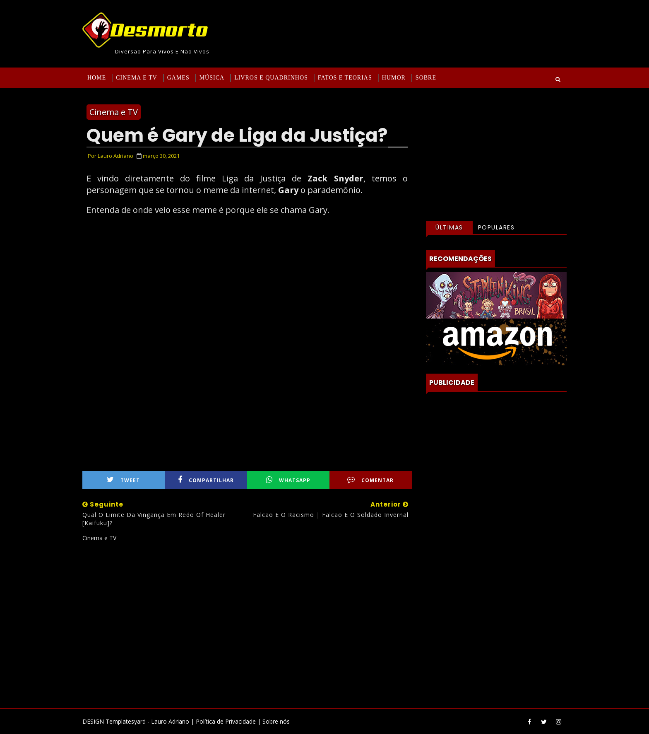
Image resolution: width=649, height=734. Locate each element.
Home (96, 78)
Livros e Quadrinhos (271, 78)
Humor (394, 78)
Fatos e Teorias (345, 78)
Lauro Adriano (170, 721)
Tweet (123, 480)
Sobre (426, 78)
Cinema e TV (136, 78)
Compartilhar (206, 480)
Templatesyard (126, 721)
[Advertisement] (247, 622)
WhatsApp (288, 480)
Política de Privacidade (226, 721)
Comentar (370, 480)
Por (110, 155)
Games (178, 78)
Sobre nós (276, 721)
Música (212, 78)
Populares (496, 227)
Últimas (449, 227)
